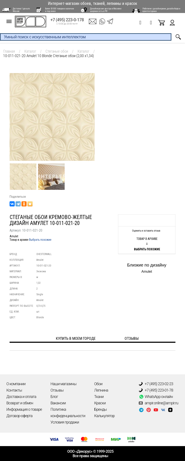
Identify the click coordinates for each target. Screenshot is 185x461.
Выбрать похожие (40, 239)
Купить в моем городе (76, 338)
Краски (100, 403)
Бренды (100, 409)
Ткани (99, 396)
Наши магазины (64, 384)
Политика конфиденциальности (68, 412)
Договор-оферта (19, 415)
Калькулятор (104, 415)
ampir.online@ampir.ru (158, 403)
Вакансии (58, 403)
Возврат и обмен (19, 403)
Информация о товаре (24, 409)
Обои (98, 384)
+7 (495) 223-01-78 (156, 390)
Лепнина (101, 390)
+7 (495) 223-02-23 (156, 384)
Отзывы (57, 390)
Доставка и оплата (21, 396)
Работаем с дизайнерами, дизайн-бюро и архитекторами (161, 9)
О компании (16, 384)
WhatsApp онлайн (156, 396)
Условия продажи (65, 422)
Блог (54, 396)
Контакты (14, 390)
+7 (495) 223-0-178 (67, 21)
